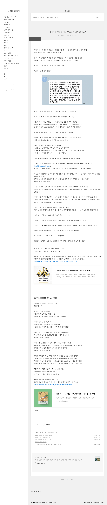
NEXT (71, 480)
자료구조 (8, 32)
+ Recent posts (36, 491)
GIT (6, 40)
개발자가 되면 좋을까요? (41, 437)
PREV (63, 480)
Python (7, 27)
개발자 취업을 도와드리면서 (42, 435)
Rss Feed (33, 502)
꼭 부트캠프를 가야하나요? (42, 440)
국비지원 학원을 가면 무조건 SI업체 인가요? (45, 17)
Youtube (50, 502)
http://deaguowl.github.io (42, 166)
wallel (102, 502)
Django (7, 24)
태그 (5, 76)
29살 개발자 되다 (10, 17)
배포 (6, 42)
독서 (6, 68)
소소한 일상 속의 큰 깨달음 (12, 63)
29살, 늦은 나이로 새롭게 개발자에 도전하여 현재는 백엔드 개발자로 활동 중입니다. (59, 460)
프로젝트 (7, 53)
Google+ (54, 502)
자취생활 (7, 61)
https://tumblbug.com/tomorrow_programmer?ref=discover (53, 384)
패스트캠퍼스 (9, 19)
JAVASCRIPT (8, 37)
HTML (6, 45)
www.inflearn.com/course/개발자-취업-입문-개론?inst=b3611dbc (56, 261)
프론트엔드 (8, 58)
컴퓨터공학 (8, 30)
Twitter (40, 502)
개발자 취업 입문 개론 (11, 55)
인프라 (6, 35)
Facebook (44, 502)
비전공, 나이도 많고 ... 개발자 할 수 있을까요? (47, 444)
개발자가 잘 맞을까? (40, 442)
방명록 (6, 79)
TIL (5, 50)
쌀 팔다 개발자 (14, 11)
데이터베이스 (8, 48)
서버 (6, 22)
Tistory (92, 502)
